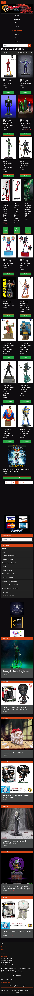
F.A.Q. (17, 23)
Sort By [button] (5, 52)
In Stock (8, 92)
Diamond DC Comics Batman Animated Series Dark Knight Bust (25, 347)
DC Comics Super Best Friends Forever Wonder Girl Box (25, 263)
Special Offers (17, 30)
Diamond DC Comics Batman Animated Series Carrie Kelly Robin (8, 347)
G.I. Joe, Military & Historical (10, 574)
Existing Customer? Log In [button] (17, 986)
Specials (5, 897)
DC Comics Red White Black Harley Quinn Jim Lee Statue (5, 211)
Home (17, 15)
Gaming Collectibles (7, 577)
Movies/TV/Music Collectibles (10, 588)
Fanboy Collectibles (17, 990)
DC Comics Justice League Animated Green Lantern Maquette (8, 123)
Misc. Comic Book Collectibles (10, 585)
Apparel (4, 552)
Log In (17, 34)
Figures (4, 566)
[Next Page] (31, 482)
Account (17, 26)
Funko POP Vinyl (7, 570)
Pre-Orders (5, 592)
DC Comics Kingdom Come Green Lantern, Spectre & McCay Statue (25, 123)
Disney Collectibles (7, 559)
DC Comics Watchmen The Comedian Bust (8, 303)
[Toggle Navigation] (3, 2)
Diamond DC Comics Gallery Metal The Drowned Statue (25, 389)
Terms (17, 38)
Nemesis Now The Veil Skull (13, 753)
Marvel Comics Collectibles (9, 581)
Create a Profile (5, 982)
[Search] (15, 45)
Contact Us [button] (17, 975)
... (27, 483)
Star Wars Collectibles (8, 595)
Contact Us (17, 41)
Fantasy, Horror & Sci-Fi (8, 563)
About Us (17, 19)
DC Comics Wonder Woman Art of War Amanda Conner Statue (25, 305)
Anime (4, 548)
